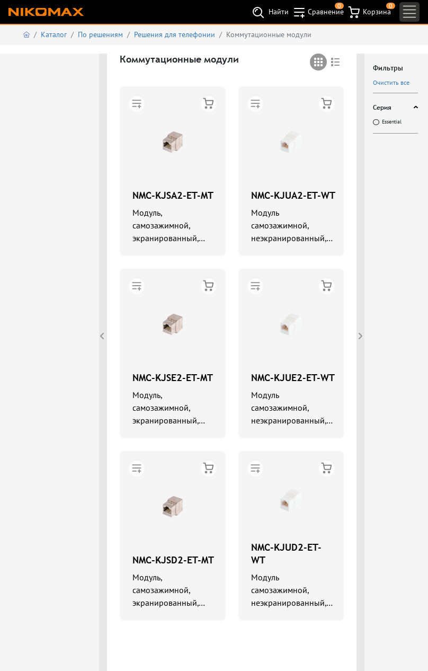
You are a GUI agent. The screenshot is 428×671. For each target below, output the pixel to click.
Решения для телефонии (174, 34)
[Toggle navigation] (409, 12)
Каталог (54, 34)
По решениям (100, 34)
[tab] (318, 62)
